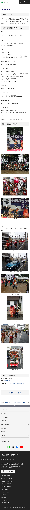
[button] (24, 2)
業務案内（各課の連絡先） (8, 481)
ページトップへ (15, 405)
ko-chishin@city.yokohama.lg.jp (16, 383)
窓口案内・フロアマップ (7, 478)
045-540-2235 (7, 380)
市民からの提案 (5, 492)
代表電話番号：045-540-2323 (9, 467)
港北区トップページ (17, 402)
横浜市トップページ (8, 402)
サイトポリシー (5, 500)
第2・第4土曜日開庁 (6, 483)
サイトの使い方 (5, 502)
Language (4, 494)
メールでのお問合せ (6, 486)
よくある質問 (5, 489)
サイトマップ (5, 497)
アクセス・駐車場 (6, 475)
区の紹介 (24, 402)
